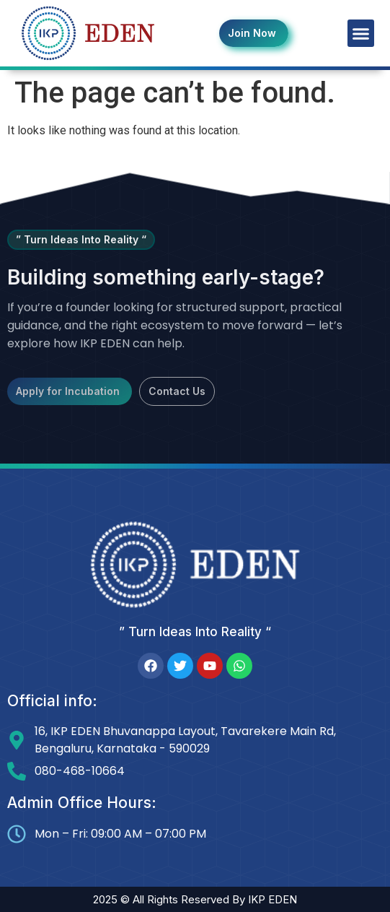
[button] (361, 33)
